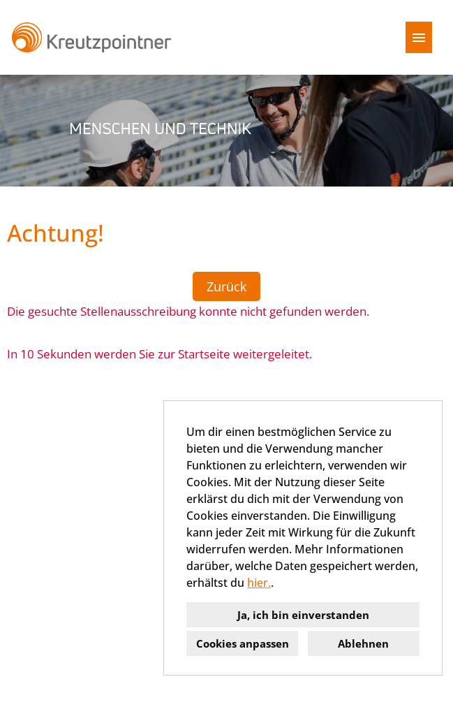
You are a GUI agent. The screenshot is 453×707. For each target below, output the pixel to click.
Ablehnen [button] (363, 643)
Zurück (226, 286)
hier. (259, 582)
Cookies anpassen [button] (242, 643)
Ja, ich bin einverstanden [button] (303, 615)
